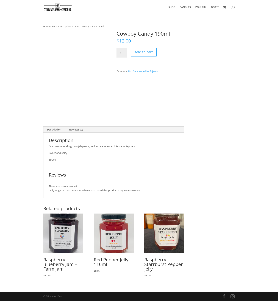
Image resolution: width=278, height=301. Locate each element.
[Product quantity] (121, 53)
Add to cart (144, 52)
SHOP (171, 7)
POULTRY (201, 7)
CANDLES (185, 7)
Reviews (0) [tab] (76, 129)
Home (46, 26)
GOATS (215, 7)
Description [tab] (54, 129)
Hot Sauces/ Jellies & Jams (65, 26)
